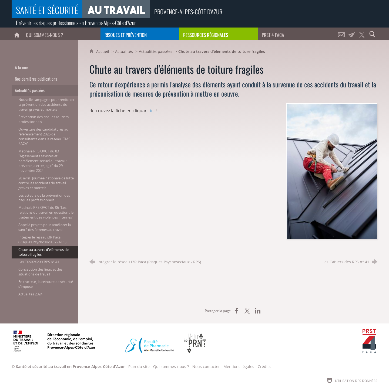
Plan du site (139, 366)
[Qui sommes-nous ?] (61, 34)
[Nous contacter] (341, 34)
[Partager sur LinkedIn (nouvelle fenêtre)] (257, 310)
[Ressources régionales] (218, 34)
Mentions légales (238, 366)
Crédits (264, 366)
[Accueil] (17, 34)
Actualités (124, 51)
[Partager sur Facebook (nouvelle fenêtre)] (236, 310)
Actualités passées (155, 51)
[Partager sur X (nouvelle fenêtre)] (247, 310)
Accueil (103, 51)
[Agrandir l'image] (331, 171)
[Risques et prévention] (139, 34)
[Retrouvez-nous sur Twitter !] (362, 34)
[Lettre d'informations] (352, 34)
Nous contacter (206, 366)
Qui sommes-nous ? (171, 366)
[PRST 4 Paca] (297, 34)
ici (152, 111)
